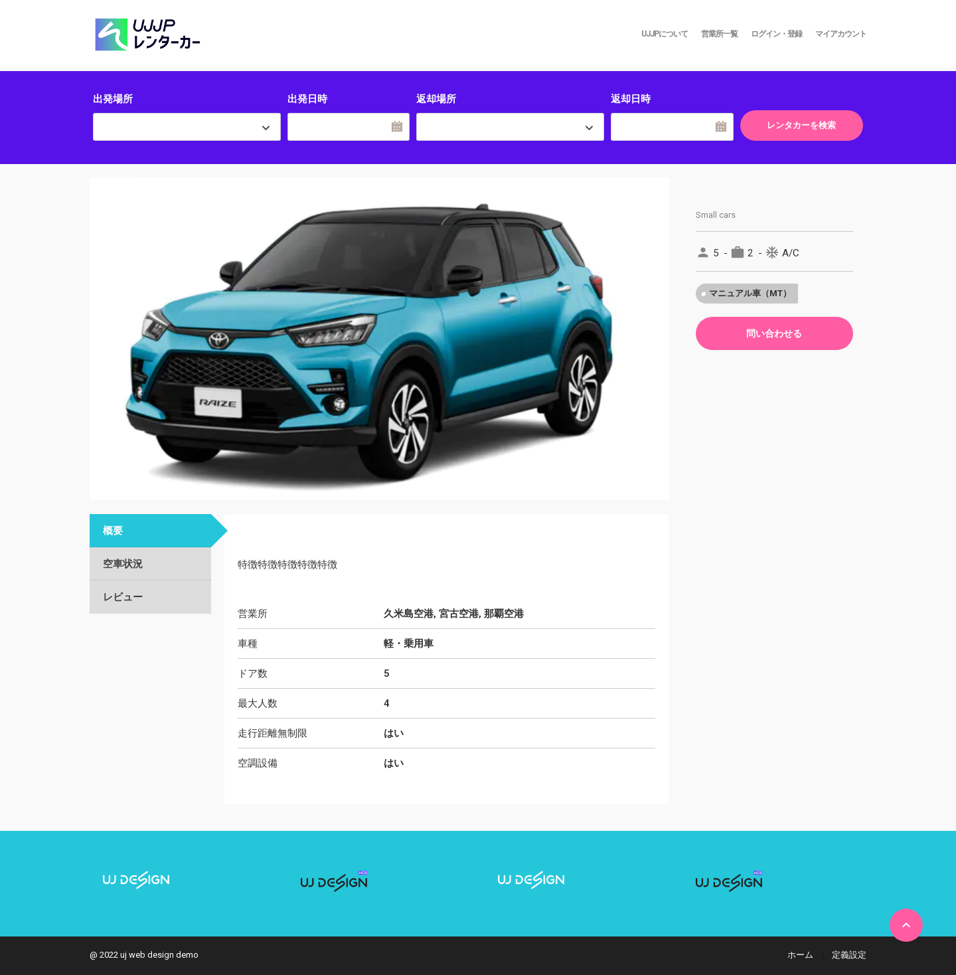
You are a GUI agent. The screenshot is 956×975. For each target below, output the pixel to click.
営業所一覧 (719, 34)
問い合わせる (774, 333)
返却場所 (436, 99)
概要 (113, 531)
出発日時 (307, 99)
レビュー (123, 597)
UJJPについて (664, 34)
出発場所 (113, 99)
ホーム (800, 955)
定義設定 (849, 955)
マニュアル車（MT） (750, 293)
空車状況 (123, 564)
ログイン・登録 (776, 34)
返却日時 (631, 99)
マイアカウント (840, 34)
